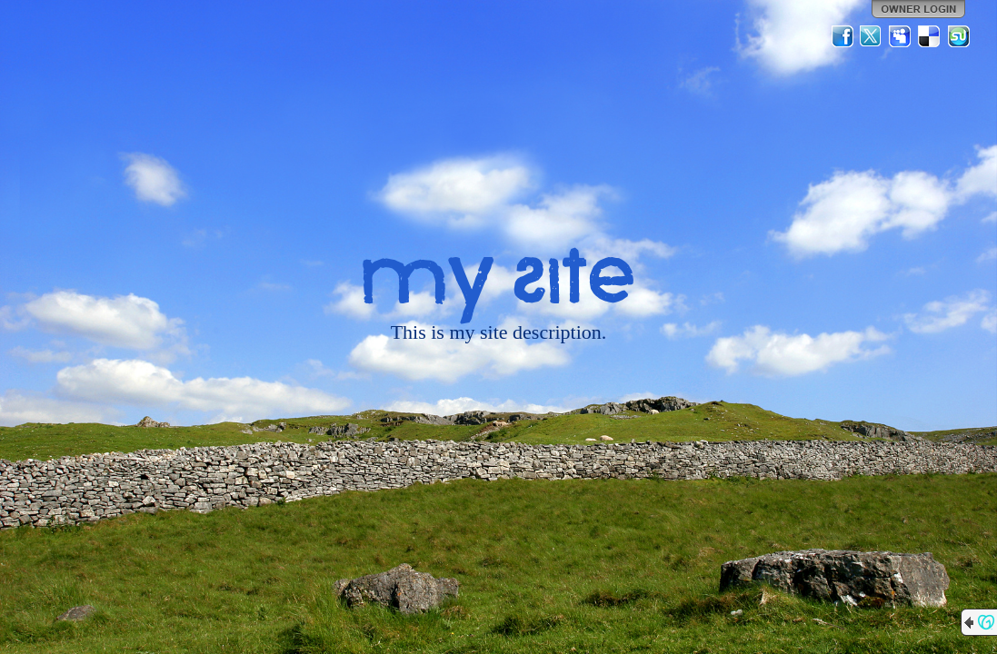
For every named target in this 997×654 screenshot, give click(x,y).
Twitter (871, 36)
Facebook (842, 36)
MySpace (900, 36)
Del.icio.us (929, 36)
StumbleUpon (959, 36)
